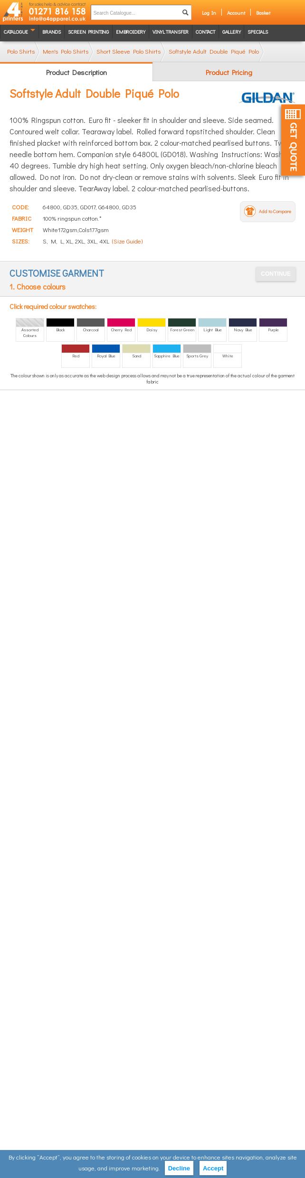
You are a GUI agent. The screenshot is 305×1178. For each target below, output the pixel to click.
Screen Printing (88, 31)
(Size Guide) (127, 241)
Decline (179, 1168)
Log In (209, 12)
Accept (213, 1168)
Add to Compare (275, 211)
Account (236, 12)
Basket (263, 12)
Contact (205, 31)
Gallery (231, 31)
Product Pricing (229, 72)
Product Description (76, 72)
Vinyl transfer (170, 31)
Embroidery (130, 31)
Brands (51, 31)
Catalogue (16, 31)
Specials (257, 31)
